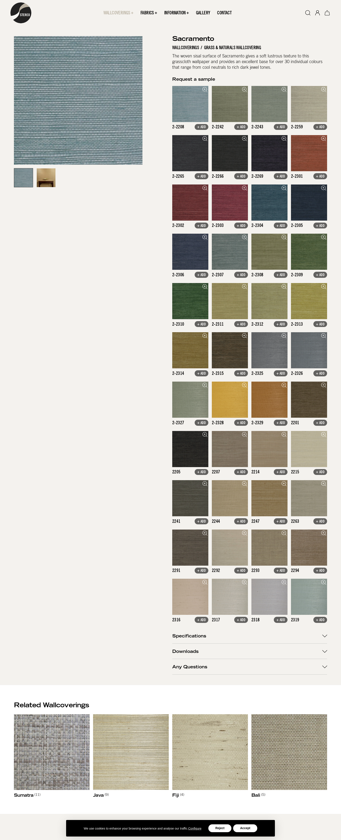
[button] (118, 13)
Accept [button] (245, 828)
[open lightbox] (190, 104)
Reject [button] (219, 828)
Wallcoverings (185, 47)
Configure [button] (195, 828)
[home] (20, 13)
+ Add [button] (201, 127)
